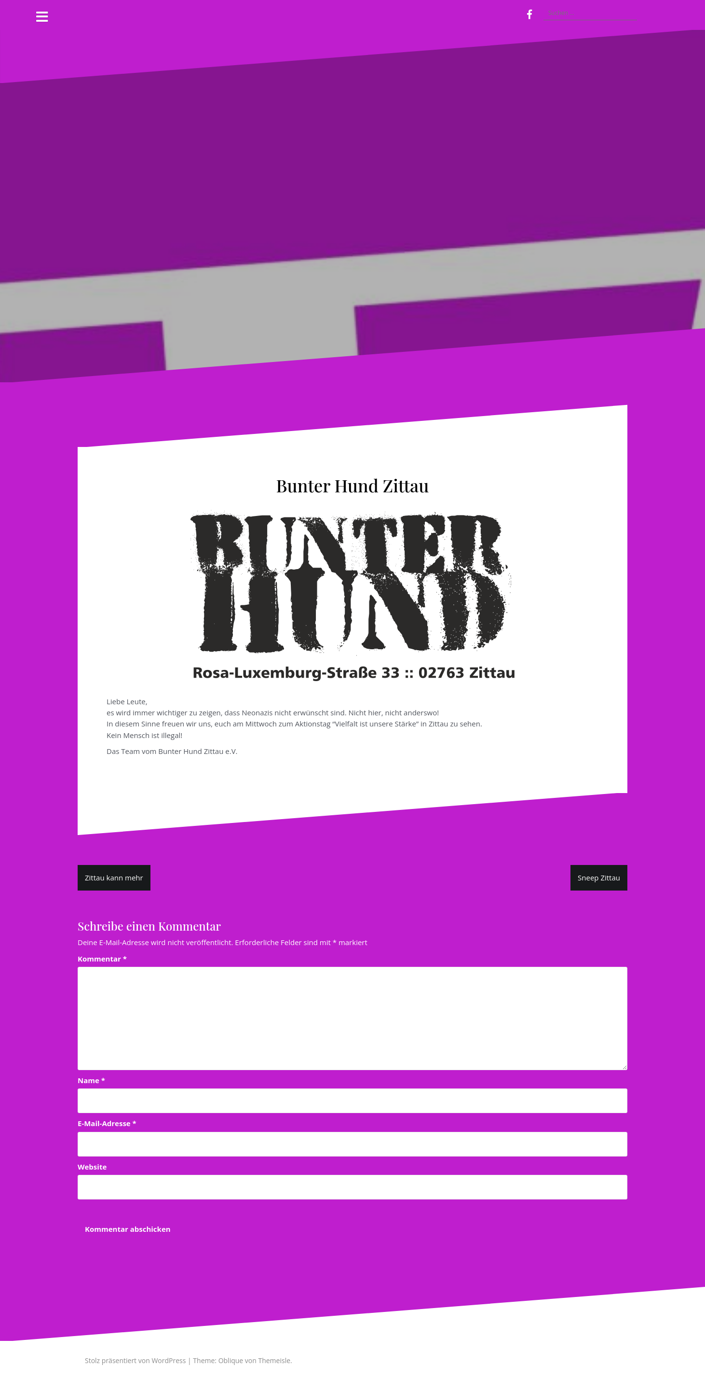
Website (92, 1166)
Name (91, 1080)
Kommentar (102, 958)
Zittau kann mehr (114, 877)
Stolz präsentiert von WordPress (135, 1360)
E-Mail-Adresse (107, 1123)
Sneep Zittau (599, 877)
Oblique (231, 1360)
